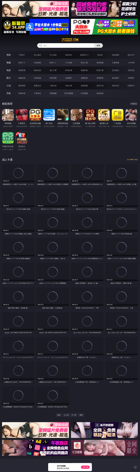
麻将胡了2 (84, 55)
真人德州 (37, 55)
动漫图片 (68, 78)
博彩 (8, 54)
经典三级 (99, 70)
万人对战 (53, 55)
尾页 (81, 415)
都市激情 (21, 85)
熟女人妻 (84, 62)
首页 (58, 415)
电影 (8, 70)
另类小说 (99, 85)
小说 (8, 85)
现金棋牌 (115, 55)
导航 (8, 93)
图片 (8, 77)
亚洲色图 (37, 78)
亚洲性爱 (21, 70)
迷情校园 (84, 85)
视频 (8, 62)
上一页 (66, 415)
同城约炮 (21, 93)
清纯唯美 (99, 78)
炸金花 (100, 55)
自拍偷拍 (37, 62)
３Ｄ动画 (68, 62)
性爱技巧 (131, 85)
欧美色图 (53, 78)
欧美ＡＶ (53, 62)
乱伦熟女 (115, 70)
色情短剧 (99, 93)
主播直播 (115, 62)
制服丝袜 (84, 70)
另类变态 (131, 70)
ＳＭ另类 (131, 62)
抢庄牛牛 (131, 55)
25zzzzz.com (70, 40)
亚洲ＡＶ (21, 62)
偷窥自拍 (21, 78)
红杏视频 (84, 93)
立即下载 (85, 467)
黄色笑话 (115, 85)
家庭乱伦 (37, 85)
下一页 (74, 415)
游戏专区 (68, 55)
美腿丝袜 (84, 78)
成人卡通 (53, 70)
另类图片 (131, 78)
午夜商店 (37, 93)
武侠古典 (68, 85)
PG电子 (22, 55)
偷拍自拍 (37, 70)
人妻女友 (53, 85)
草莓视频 (53, 93)
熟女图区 (115, 78)
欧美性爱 (68, 70)
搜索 (98, 45)
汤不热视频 (68, 93)
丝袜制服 (99, 62)
